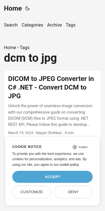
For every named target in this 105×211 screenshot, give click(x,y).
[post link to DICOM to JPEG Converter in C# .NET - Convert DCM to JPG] (52, 105)
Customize (31, 192)
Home (13, 8)
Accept (52, 177)
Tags (25, 47)
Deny (73, 192)
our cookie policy (66, 165)
